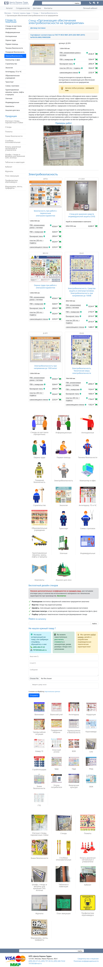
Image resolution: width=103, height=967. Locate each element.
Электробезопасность (13, 56)
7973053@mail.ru (40, 650)
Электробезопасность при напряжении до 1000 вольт (45, 367)
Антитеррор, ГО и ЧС (13, 72)
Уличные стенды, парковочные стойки (14, 122)
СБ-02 (81, 333)
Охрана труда (10, 40)
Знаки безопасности (14, 136)
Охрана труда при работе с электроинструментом (45, 286)
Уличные (8, 98)
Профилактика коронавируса (11, 181)
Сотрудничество (23, 8)
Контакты (48, 8)
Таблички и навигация (14, 162)
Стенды (8, 127)
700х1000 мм (70, 378)
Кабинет (8, 167)
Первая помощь (11, 44)
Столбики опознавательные (12, 141)
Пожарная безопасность (14, 52)
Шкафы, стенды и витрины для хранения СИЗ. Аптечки (15, 156)
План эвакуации (12, 176)
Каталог (9, 8)
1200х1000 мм (65, 48)
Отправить (34, 695)
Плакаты (8, 131)
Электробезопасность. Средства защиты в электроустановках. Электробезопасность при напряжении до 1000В (81, 292)
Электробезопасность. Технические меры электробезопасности (81, 370)
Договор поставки (37, 28)
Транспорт (9, 82)
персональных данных (52, 691)
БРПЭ (45, 179)
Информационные (12, 32)
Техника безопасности (14, 48)
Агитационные (11, 36)
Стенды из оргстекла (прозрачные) (13, 27)
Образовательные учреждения (12, 76)
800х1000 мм (70, 301)
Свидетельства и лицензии (88, 959)
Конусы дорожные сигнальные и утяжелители (13, 148)
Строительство (11, 64)
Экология (9, 68)
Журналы (9, 171)
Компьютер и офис (12, 60)
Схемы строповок (12, 86)
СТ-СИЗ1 (81, 179)
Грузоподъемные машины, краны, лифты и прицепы (14, 92)
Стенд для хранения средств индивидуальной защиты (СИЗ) (81, 215)
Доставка (37, 8)
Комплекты (9, 106)
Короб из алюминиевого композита (78, 222)
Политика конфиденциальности (86, 961)
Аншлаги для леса (12, 110)
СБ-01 (81, 253)
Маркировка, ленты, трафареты (14, 187)
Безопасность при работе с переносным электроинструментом (45, 213)
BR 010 (45, 253)
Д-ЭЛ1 (45, 333)
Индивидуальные (12, 102)
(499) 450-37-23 (39, 647)
